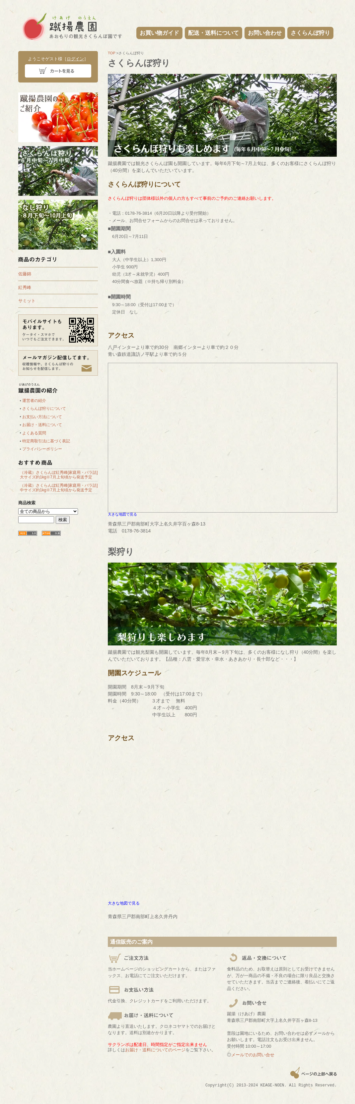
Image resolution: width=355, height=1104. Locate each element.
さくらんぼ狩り (310, 33)
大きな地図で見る (122, 514)
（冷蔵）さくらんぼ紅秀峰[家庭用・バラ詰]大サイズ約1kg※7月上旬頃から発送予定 (59, 474)
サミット (27, 300)
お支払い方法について (42, 416)
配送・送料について (213, 33)
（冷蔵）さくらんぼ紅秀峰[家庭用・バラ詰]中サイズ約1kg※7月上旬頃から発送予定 (59, 487)
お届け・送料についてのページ (155, 1049)
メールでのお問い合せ (252, 1054)
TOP (111, 53)
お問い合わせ (265, 33)
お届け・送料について (42, 424)
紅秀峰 (24, 287)
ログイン (75, 58)
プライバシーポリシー (42, 449)
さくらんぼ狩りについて (44, 408)
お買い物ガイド (159, 33)
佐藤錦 (24, 273)
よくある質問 (34, 433)
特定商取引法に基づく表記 (46, 441)
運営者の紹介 (34, 400)
